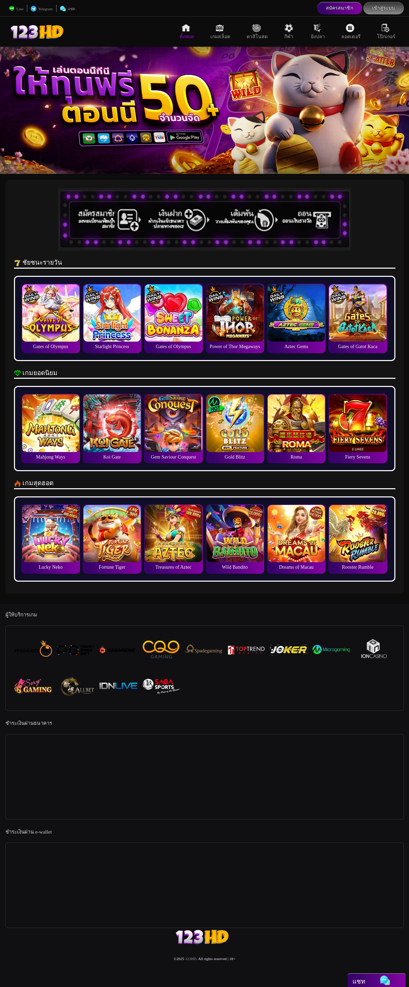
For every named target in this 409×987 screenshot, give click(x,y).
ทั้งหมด (186, 31)
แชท (67, 9)
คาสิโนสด (257, 31)
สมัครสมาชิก (339, 8)
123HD (190, 959)
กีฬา (289, 31)
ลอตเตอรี (351, 31)
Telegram (42, 9)
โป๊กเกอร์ (386, 31)
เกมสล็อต (220, 31)
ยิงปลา (318, 31)
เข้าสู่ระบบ (383, 8)
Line (16, 9)
